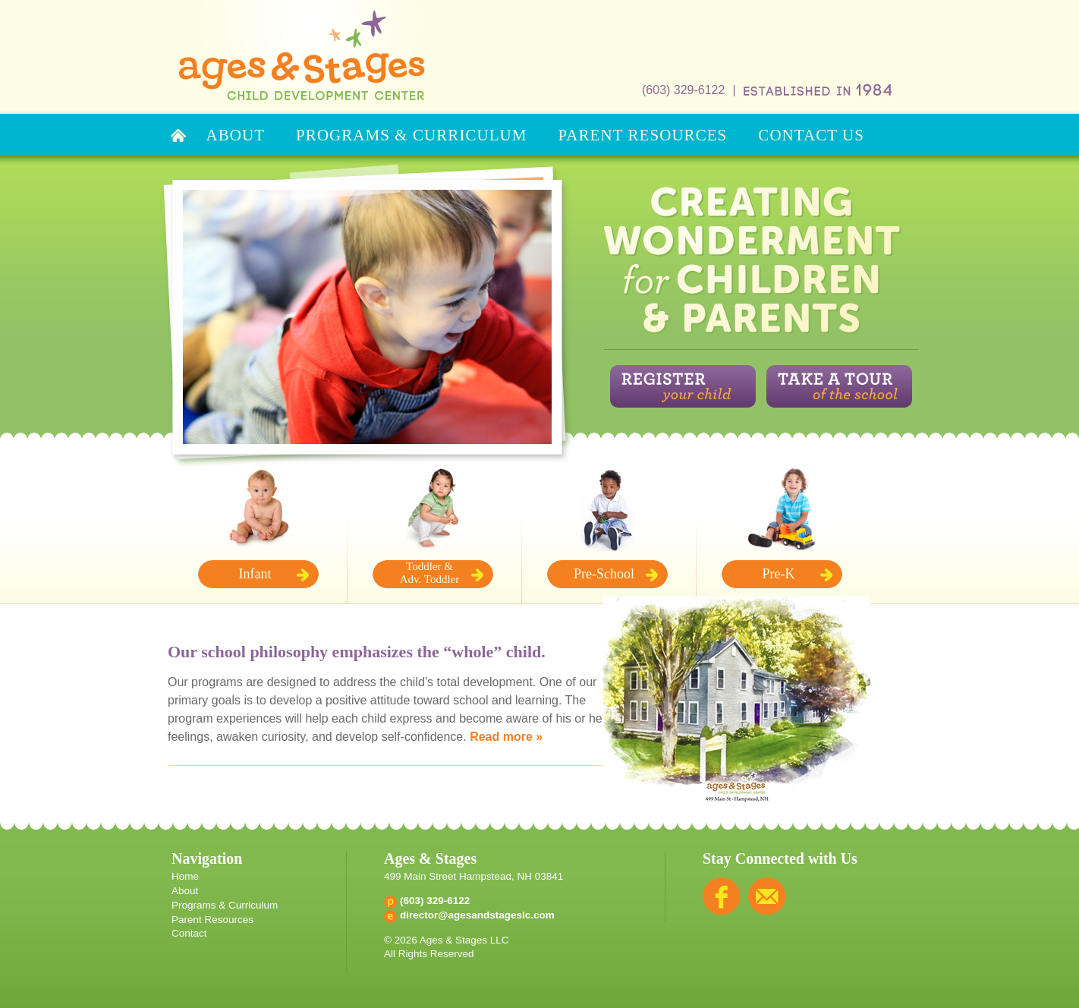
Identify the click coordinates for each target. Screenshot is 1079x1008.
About (184, 890)
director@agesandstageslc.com (477, 915)
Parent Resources (212, 919)
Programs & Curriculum (224, 905)
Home (185, 876)
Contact (189, 933)
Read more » (506, 736)
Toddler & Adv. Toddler (430, 572)
